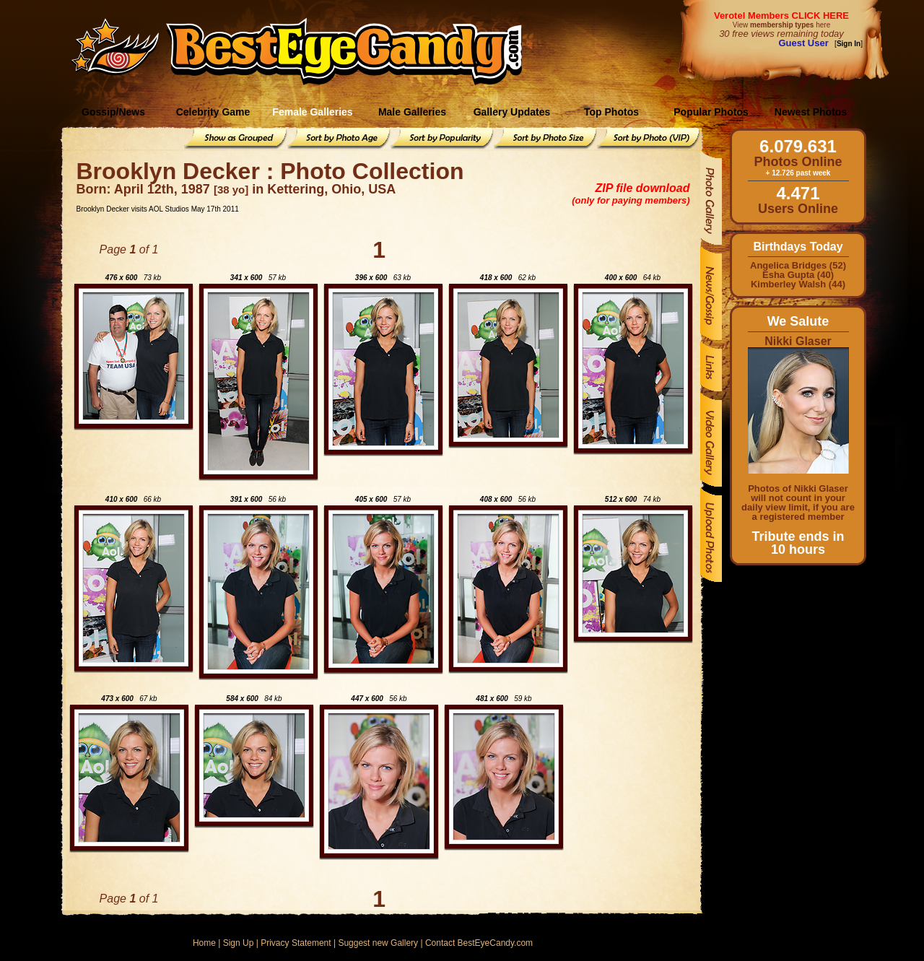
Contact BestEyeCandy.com (479, 943)
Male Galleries (412, 112)
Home (204, 943)
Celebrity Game (213, 112)
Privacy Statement (296, 943)
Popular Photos (711, 112)
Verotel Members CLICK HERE (781, 15)
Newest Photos (811, 112)
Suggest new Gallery (378, 943)
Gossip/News (113, 112)
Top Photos (611, 112)
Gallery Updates (512, 112)
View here (781, 25)
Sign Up (238, 943)
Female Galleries (312, 112)
